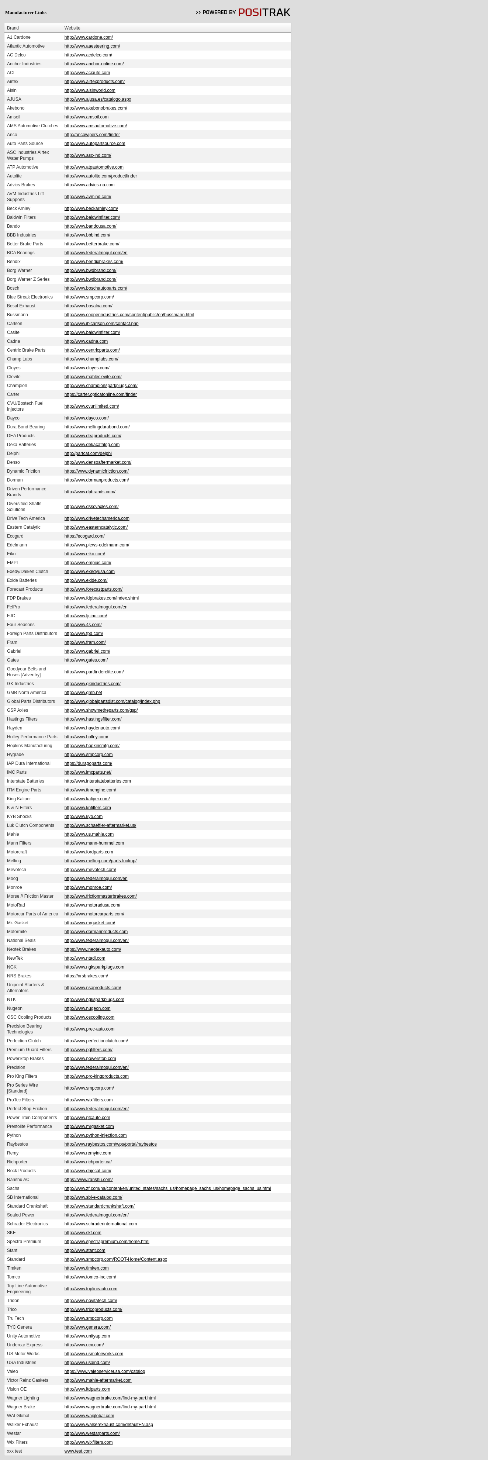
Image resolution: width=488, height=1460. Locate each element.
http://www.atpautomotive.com (94, 167)
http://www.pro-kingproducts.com (97, 1076)
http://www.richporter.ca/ (88, 1161)
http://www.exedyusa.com (90, 571)
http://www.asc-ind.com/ (88, 155)
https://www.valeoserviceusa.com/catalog (105, 1371)
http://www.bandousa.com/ (91, 226)
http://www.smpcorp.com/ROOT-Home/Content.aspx (116, 1259)
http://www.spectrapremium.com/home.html (107, 1241)
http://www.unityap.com (87, 1336)
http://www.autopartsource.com (95, 143)
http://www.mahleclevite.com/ (93, 376)
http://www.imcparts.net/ (88, 772)
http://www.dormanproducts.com (96, 931)
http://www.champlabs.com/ (91, 359)
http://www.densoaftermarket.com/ (98, 462)
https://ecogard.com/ (85, 536)
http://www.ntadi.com (85, 958)
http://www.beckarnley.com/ (91, 208)
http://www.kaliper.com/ (87, 798)
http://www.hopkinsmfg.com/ (92, 745)
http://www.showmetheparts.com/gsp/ (101, 710)
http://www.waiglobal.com (89, 1415)
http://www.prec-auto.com (89, 1029)
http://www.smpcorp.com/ (89, 297)
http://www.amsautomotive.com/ (96, 125)
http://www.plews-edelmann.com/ (97, 545)
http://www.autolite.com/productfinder (101, 176)
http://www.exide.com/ (86, 580)
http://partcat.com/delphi (88, 453)
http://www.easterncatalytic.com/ (96, 527)
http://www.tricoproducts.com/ (93, 1309)
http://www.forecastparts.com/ (93, 589)
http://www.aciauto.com (87, 72)
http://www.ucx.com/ (84, 1344)
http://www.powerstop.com (90, 1058)
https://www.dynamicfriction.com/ (97, 471)
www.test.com (78, 1451)
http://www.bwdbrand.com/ (91, 270)
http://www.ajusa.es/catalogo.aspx (98, 99)
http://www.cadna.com (86, 341)
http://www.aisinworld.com (90, 90)
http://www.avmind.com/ (88, 196)
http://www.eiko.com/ (85, 553)
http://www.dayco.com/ (87, 418)
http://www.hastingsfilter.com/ (93, 719)
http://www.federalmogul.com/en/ (97, 940)
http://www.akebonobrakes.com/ (96, 108)
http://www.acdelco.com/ (88, 55)
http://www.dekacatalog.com (92, 444)
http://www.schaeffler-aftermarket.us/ (100, 825)
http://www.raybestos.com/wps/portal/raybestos (111, 1144)
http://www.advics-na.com (90, 184)
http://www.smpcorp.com (89, 754)
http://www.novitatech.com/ (91, 1300)
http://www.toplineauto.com (91, 1288)
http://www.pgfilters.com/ (89, 1049)
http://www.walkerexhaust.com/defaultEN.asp (109, 1424)
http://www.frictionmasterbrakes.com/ (101, 896)
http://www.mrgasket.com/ (90, 922)
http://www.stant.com (85, 1250)
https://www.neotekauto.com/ (93, 949)
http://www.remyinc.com (88, 1153)
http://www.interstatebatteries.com (98, 781)
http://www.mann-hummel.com (94, 843)
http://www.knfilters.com (88, 807)
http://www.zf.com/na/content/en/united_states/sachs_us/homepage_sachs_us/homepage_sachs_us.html (168, 1188)
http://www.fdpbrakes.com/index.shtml (102, 598)
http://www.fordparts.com (89, 852)
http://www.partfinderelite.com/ (94, 671)
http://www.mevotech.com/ (90, 869)
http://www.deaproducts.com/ (93, 435)
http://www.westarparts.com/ (92, 1433)
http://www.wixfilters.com (89, 1099)
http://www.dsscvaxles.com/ (92, 506)
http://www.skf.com (83, 1232)
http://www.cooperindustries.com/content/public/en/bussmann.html (129, 314)
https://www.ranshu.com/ (89, 1179)
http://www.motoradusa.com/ (92, 905)
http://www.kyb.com (84, 816)
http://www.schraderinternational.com (101, 1223)
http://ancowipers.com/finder (92, 134)
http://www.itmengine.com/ (90, 790)
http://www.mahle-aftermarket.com (98, 1380)
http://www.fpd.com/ (84, 633)
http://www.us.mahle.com (89, 834)
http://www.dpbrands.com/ (90, 491)
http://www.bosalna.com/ (89, 305)
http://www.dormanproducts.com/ (97, 480)
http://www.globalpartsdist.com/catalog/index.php (112, 701)
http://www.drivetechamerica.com (97, 518)
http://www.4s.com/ (83, 624)
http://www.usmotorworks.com (94, 1353)
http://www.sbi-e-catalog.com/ (93, 1197)
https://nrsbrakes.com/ (86, 975)
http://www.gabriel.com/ (87, 651)
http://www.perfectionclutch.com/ (96, 1040)
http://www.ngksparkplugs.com (94, 967)
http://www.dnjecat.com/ (88, 1170)
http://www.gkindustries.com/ (93, 683)
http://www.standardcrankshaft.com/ (100, 1206)
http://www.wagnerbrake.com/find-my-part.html (110, 1398)
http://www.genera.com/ (88, 1327)
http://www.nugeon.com (88, 1008)
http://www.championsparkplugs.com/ (101, 385)
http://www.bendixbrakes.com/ (94, 261)
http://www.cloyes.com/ (87, 367)
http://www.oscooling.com (89, 1017)
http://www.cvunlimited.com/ (92, 406)
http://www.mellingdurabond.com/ (97, 426)
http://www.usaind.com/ (87, 1362)
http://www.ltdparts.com (87, 1389)
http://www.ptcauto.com (87, 1117)
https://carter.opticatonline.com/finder (101, 394)
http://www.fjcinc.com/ (86, 615)
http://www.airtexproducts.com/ (95, 81)
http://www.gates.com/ (86, 660)
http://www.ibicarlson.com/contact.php (102, 323)
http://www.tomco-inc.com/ (90, 1277)
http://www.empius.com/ (88, 562)
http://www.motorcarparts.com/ (94, 914)
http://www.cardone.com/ (89, 37)
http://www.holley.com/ (86, 736)
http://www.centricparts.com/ (92, 350)
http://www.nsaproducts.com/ (93, 987)
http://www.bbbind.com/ (87, 235)
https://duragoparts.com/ (88, 763)
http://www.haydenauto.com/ (92, 728)
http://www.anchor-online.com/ (94, 63)
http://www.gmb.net (83, 692)
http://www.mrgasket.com (89, 1126)
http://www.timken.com (87, 1268)
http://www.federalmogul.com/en (96, 252)
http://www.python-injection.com (96, 1135)
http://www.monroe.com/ (88, 887)
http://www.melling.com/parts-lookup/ (100, 860)
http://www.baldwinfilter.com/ (92, 217)
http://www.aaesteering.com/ (92, 46)
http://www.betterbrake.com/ (92, 243)
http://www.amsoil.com (86, 117)
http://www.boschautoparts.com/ (96, 288)
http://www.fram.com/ (85, 642)
